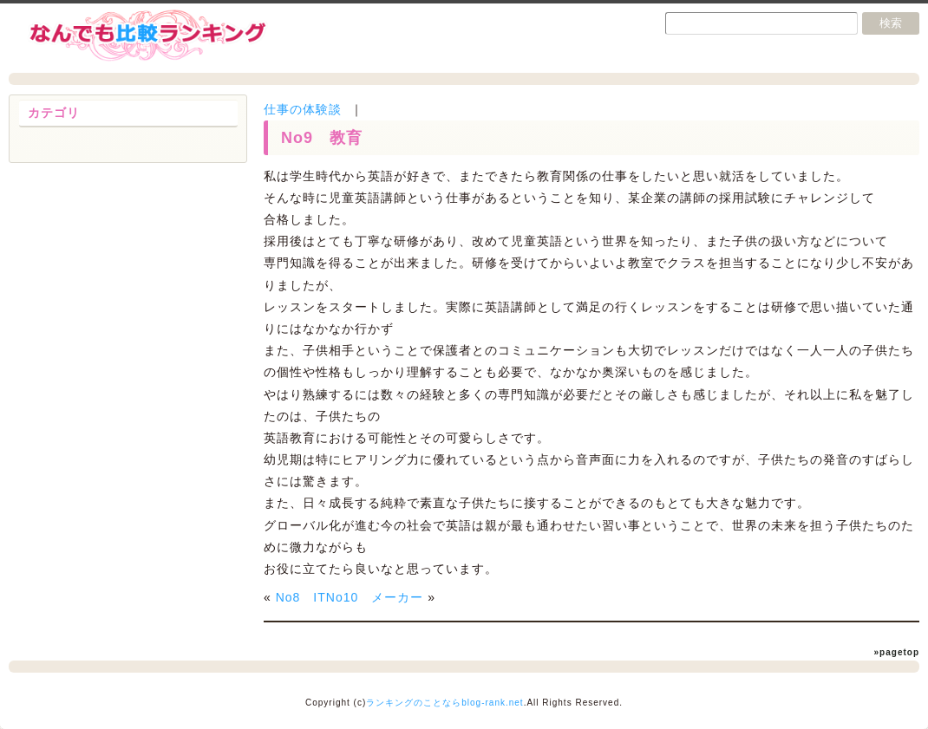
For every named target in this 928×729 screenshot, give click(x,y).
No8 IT (301, 597)
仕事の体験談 (303, 109)
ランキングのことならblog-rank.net (444, 702)
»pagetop (896, 652)
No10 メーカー (374, 597)
